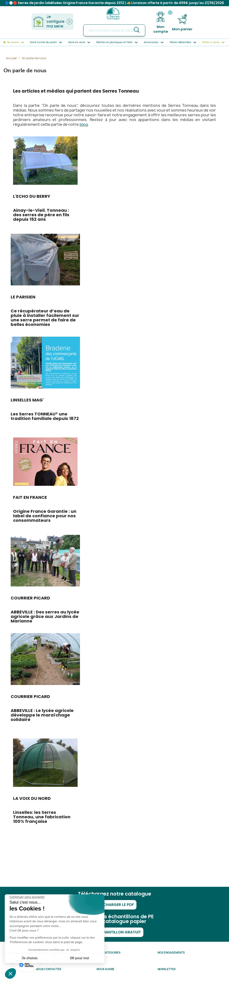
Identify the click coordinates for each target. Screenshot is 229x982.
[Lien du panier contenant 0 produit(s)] (182, 23)
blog (83, 124)
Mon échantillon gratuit (114, 932)
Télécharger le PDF (114, 904)
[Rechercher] (114, 30)
